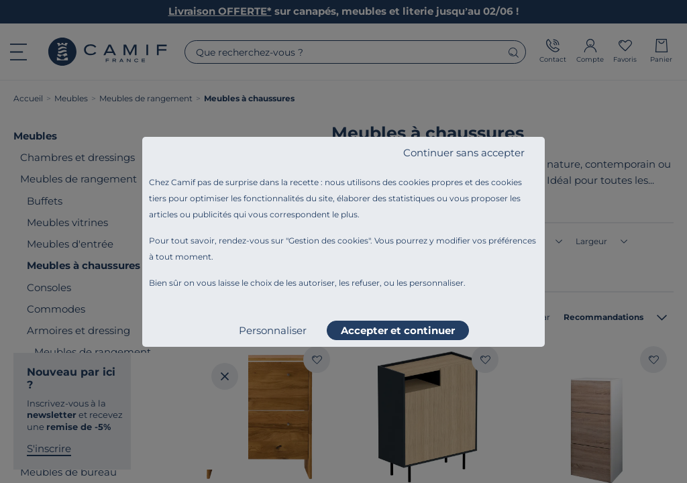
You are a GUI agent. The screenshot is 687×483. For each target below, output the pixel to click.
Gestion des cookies (328, 240)
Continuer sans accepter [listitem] (464, 152)
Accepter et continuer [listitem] (398, 330)
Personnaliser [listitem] (273, 330)
